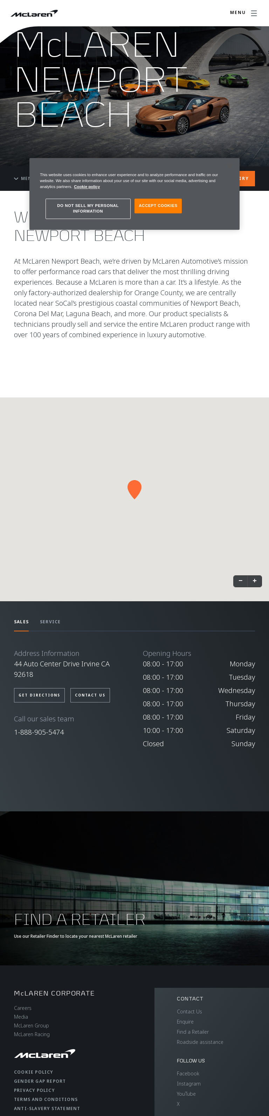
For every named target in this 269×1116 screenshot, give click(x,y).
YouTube (186, 1093)
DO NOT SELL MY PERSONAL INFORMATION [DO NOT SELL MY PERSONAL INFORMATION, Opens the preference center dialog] (88, 209)
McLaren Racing (32, 1034)
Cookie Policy (33, 1072)
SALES (21, 622)
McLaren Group (31, 1025)
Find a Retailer (193, 1031)
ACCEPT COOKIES (158, 206)
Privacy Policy (34, 1090)
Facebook (188, 1073)
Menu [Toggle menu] (25, 178)
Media (21, 1016)
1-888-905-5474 (39, 732)
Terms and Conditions (46, 1099)
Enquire (185, 1021)
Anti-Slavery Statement (47, 1108)
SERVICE (50, 622)
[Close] (229, 166)
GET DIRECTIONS (39, 695)
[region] (134, 194)
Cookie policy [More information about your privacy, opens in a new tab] (87, 187)
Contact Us (189, 1011)
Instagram (189, 1083)
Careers (23, 1008)
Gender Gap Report (40, 1081)
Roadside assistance (200, 1042)
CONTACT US (90, 695)
